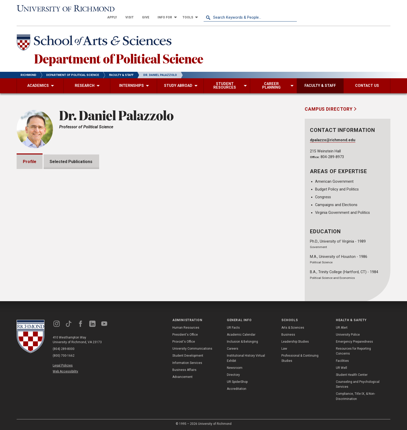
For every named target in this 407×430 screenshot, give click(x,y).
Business (288, 334)
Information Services (187, 362)
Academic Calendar (241, 334)
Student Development (187, 355)
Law (284, 348)
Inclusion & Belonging (242, 341)
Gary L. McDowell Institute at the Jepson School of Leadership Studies (196, 206)
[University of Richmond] (63, 8)
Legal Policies (63, 365)
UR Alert (342, 327)
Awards (36, 260)
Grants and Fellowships (51, 245)
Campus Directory (329, 99)
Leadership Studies (295, 341)
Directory (233, 374)
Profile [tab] (29, 152)
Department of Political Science (118, 49)
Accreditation (236, 389)
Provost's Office (183, 341)
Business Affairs (184, 369)
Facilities (342, 360)
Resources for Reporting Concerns (353, 351)
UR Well (341, 367)
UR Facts (233, 327)
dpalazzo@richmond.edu (332, 131)
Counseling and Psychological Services (357, 384)
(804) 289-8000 (63, 348)
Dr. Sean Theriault (247, 189)
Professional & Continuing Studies (299, 358)
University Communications (192, 348)
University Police (348, 334)
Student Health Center (352, 374)
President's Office (185, 334)
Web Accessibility (65, 371)
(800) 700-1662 (63, 355)
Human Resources (185, 327)
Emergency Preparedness (354, 341)
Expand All (270, 234)
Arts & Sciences (292, 327)
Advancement (182, 376)
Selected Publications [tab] (71, 152)
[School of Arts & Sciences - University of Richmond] (95, 34)
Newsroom (234, 367)
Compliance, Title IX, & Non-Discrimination (355, 396)
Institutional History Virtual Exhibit (246, 358)
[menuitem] (205, 8)
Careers (232, 348)
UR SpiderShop (237, 381)
